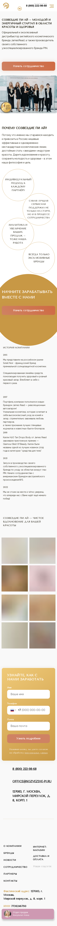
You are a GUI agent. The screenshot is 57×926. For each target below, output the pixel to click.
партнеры (10, 874)
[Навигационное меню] (52, 6)
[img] (22, 4)
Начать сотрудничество (28, 66)
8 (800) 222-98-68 (36, 5)
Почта (10, 719)
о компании (12, 846)
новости (9, 860)
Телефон (12, 703)
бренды (8, 853)
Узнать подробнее (28, 738)
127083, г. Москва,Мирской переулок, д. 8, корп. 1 (31, 796)
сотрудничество (15, 867)
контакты (10, 881)
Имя (9, 687)
